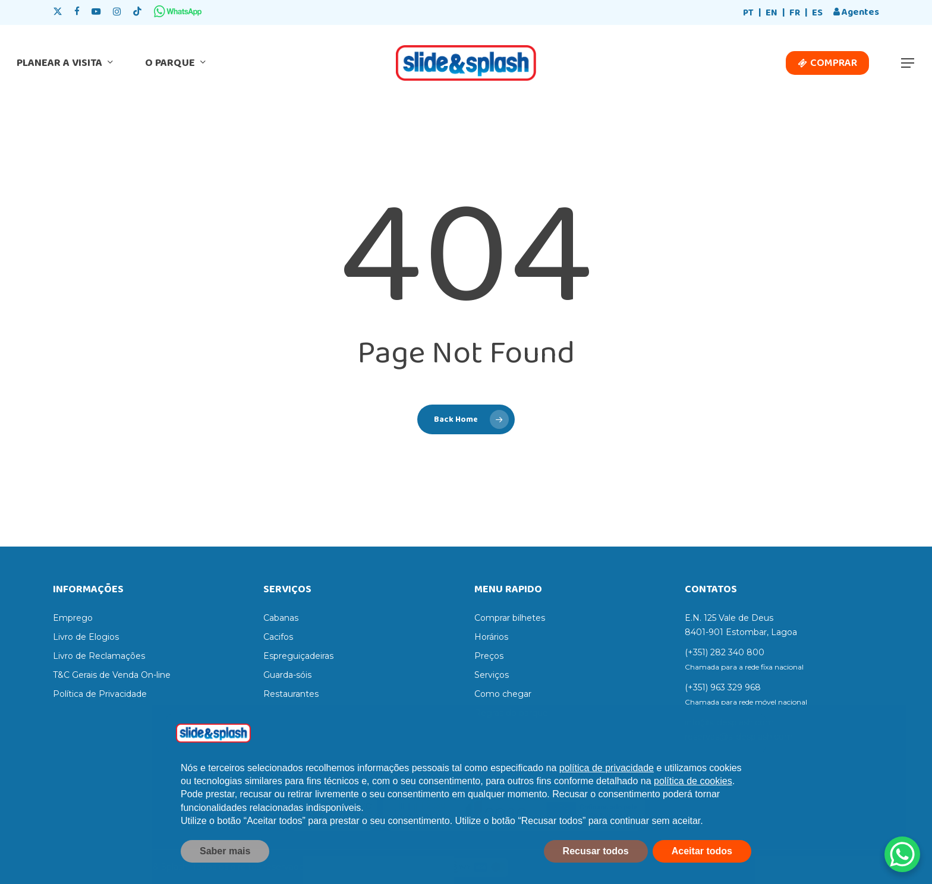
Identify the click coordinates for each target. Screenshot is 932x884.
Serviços (491, 675)
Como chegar (502, 694)
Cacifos (278, 637)
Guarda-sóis (287, 675)
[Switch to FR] (794, 13)
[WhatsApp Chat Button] (902, 854)
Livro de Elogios (86, 637)
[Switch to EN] (771, 13)
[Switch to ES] (817, 13)
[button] (908, 63)
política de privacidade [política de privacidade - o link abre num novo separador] (606, 792)
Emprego (73, 618)
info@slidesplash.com (729, 722)
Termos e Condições (95, 713)
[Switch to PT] (748, 13)
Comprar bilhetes (509, 618)
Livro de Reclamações (99, 656)
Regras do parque (511, 713)
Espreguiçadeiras (298, 656)
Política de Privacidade (100, 694)
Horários (491, 637)
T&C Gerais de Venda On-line (112, 675)
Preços (488, 656)
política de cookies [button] (693, 805)
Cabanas (280, 618)
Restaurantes (291, 694)
